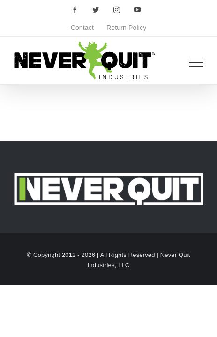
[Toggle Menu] (196, 63)
